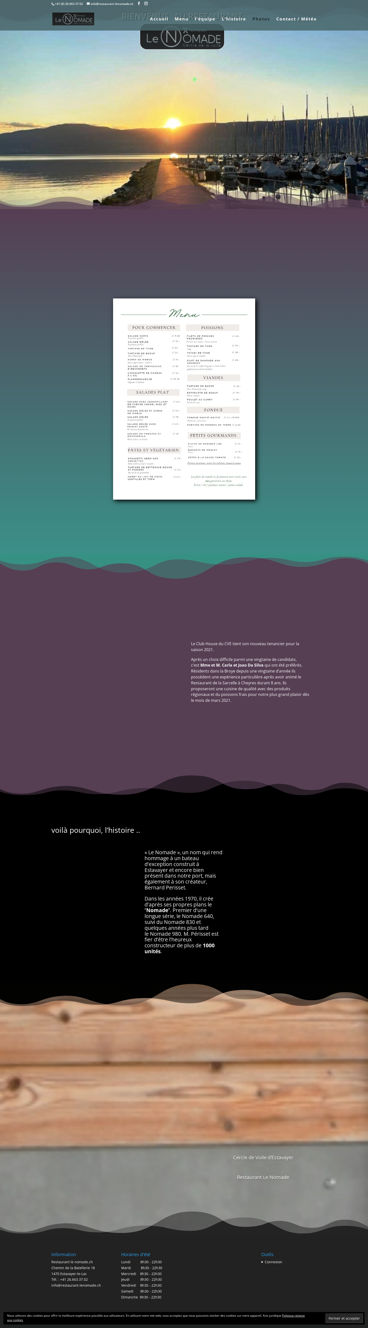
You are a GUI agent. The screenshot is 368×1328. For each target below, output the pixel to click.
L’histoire (234, 19)
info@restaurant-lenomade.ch (76, 1285)
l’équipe (205, 19)
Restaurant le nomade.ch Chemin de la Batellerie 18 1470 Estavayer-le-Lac (73, 1268)
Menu (182, 19)
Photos (261, 19)
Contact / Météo (296, 19)
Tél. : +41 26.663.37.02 (69, 1279)
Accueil (159, 19)
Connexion (273, 1262)
